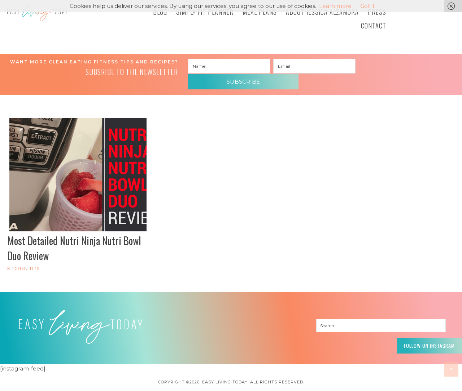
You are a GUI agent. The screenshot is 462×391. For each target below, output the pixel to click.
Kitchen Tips (23, 257)
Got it (367, 6)
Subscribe (399, 66)
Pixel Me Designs (244, 381)
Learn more (335, 6)
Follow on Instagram (419, 332)
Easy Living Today (61, 17)
